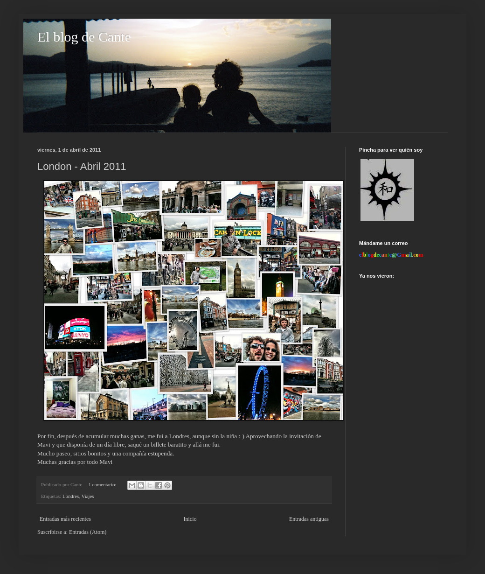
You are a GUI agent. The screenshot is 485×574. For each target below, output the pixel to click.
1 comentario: (103, 484)
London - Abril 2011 (81, 166)
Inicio (189, 519)
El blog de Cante (84, 36)
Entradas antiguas (309, 519)
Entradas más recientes (65, 519)
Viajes (88, 496)
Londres (70, 496)
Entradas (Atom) (87, 532)
